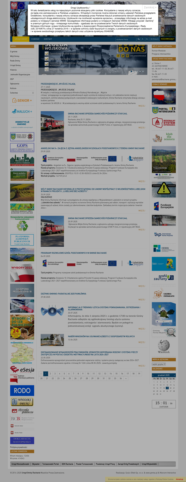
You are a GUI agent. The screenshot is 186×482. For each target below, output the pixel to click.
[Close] (150, 7)
